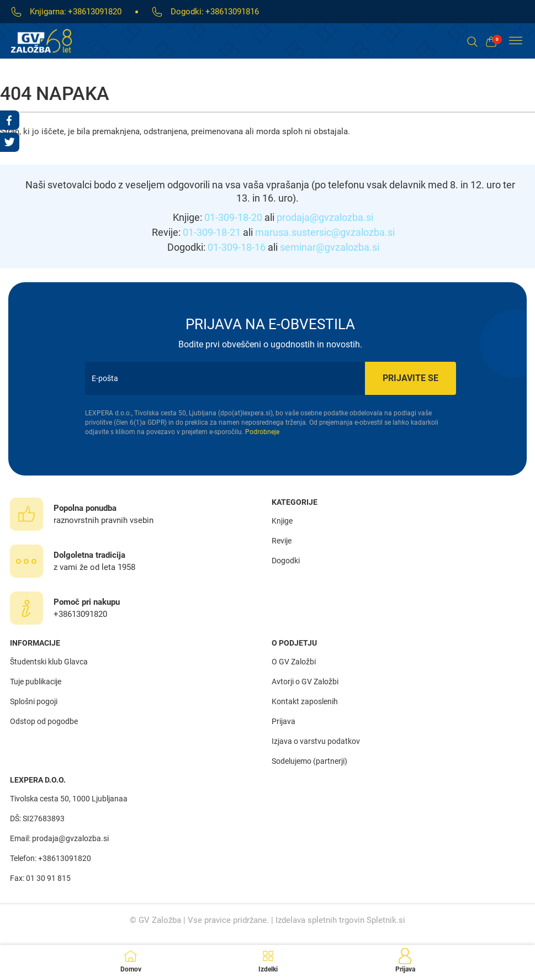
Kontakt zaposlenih (305, 701)
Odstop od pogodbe (44, 721)
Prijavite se (410, 378)
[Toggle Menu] (515, 41)
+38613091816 (232, 12)
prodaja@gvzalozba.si (325, 217)
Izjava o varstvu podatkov (316, 741)
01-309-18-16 (237, 247)
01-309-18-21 (212, 232)
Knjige (282, 520)
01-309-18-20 (233, 217)
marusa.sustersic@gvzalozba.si (325, 232)
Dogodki (286, 560)
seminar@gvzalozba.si (329, 247)
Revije (282, 540)
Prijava (283, 721)
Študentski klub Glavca (49, 661)
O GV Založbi (294, 661)
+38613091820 (94, 12)
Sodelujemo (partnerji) (309, 761)
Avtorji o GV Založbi (305, 681)
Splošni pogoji (33, 701)
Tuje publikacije (35, 681)
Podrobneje (262, 432)
